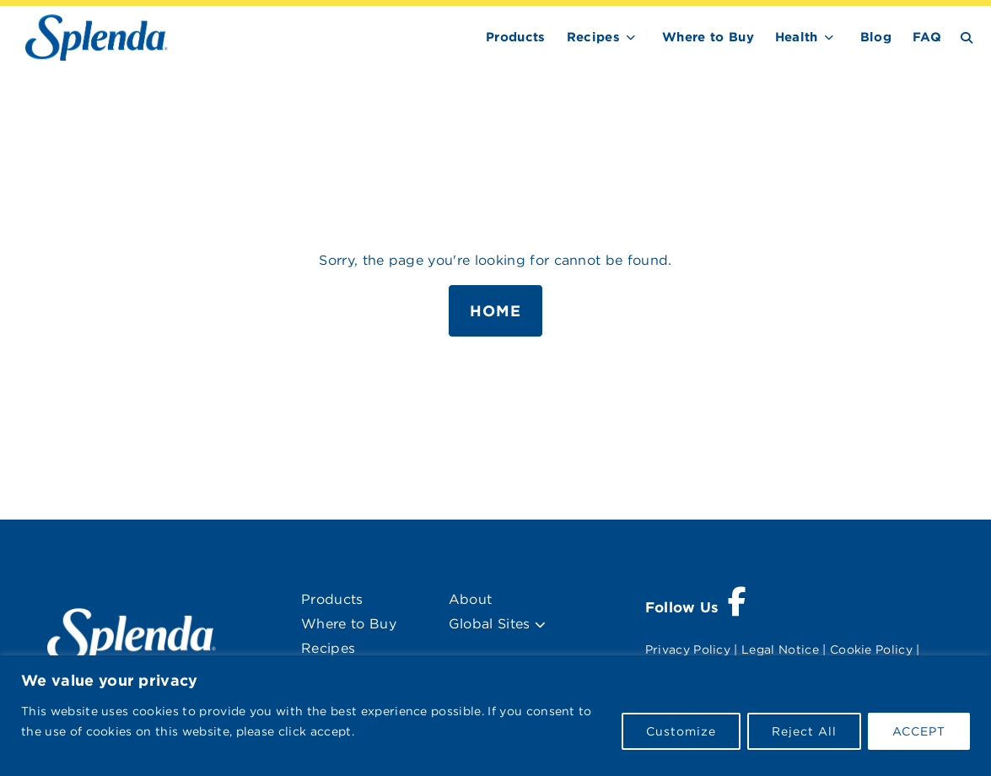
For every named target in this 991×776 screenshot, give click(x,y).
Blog (875, 37)
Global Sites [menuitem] (498, 624)
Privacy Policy (687, 649)
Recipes (593, 37)
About (471, 599)
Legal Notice (780, 649)
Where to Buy (708, 37)
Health (796, 37)
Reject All (804, 731)
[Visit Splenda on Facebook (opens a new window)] (696, 608)
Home (495, 311)
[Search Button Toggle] (967, 36)
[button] (540, 625)
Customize (681, 731)
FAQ (927, 37)
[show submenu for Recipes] (631, 34)
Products (516, 37)
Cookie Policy (871, 649)
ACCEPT (918, 731)
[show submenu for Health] (829, 34)
